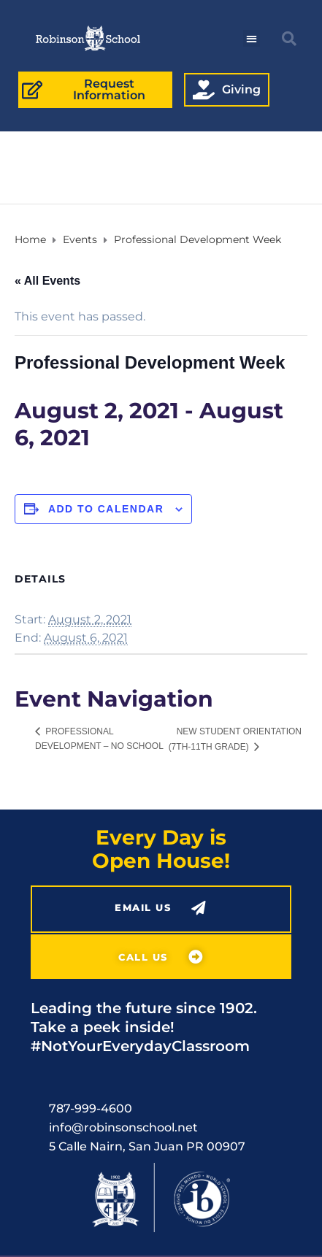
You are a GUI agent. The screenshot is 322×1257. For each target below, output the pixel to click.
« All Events (47, 280)
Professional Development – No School (99, 738)
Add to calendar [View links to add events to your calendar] (106, 509)
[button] (251, 38)
